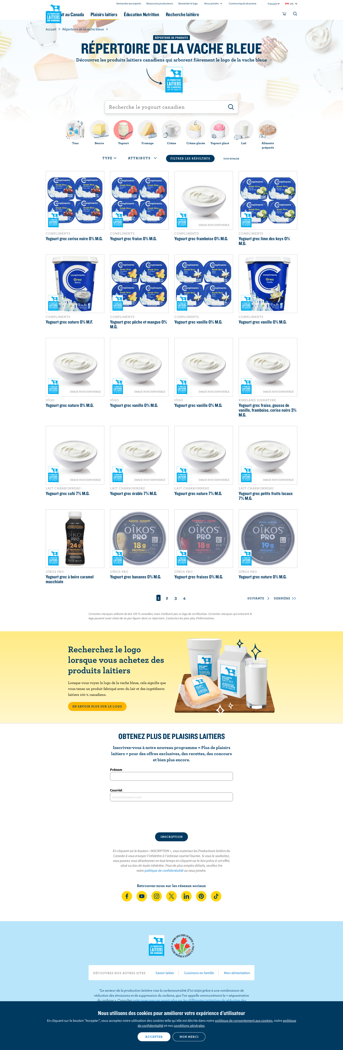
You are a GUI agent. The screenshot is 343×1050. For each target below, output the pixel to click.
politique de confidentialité (164, 870)
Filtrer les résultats (190, 158)
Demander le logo (188, 3)
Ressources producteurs (159, 3)
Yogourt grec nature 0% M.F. (69, 321)
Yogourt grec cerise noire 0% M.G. (74, 238)
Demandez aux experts (128, 3)
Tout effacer (231, 158)
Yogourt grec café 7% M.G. (67, 493)
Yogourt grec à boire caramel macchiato (70, 579)
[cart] (284, 15)
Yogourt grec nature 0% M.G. (70, 405)
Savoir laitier (165, 973)
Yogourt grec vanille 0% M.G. (198, 321)
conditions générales (189, 1025)
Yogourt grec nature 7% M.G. (198, 493)
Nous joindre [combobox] (211, 3)
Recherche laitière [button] (216, 14)
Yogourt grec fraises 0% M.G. (198, 576)
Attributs (142, 158)
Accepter (154, 1036)
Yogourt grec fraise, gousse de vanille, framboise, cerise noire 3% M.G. (267, 410)
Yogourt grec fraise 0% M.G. (133, 238)
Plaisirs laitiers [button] (128, 14)
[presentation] (171, 816)
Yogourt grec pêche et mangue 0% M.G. (138, 324)
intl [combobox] (291, 3)
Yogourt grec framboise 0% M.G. (201, 238)
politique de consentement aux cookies (244, 1020)
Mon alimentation (237, 973)
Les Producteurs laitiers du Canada (53, 13)
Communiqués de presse (242, 3)
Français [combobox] (272, 3)
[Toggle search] (295, 15)
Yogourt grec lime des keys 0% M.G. (264, 241)
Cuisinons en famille (199, 973)
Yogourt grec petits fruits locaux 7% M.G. (266, 495)
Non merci (189, 1036)
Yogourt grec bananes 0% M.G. (135, 576)
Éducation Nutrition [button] (171, 14)
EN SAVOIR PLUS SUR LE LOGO (97, 706)
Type (109, 158)
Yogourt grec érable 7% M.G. (133, 493)
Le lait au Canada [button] (88, 14)
